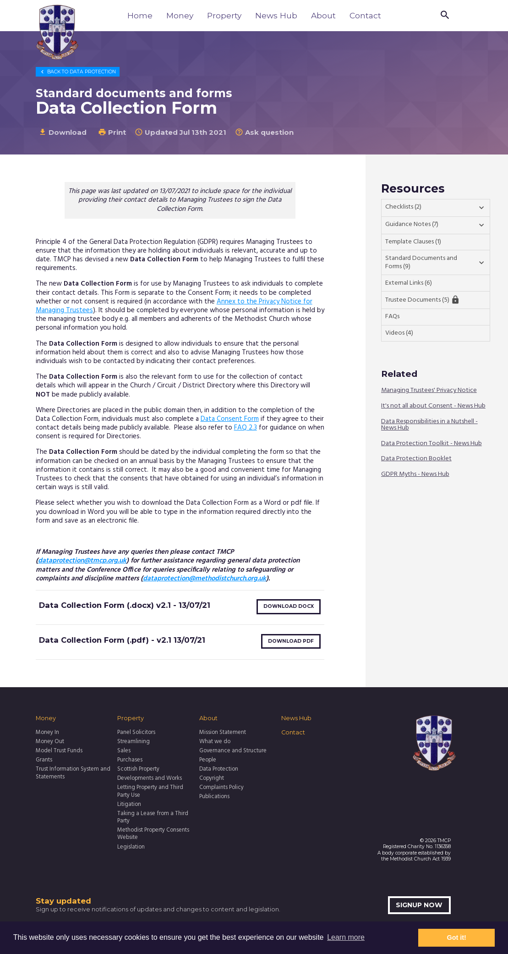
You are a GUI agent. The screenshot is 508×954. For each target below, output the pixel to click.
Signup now (419, 905)
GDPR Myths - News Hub (415, 474)
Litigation (129, 804)
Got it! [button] (456, 937)
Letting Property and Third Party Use (150, 791)
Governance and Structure (233, 751)
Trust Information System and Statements (73, 773)
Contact (365, 15)
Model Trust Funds (59, 751)
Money (179, 15)
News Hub (276, 15)
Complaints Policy (221, 787)
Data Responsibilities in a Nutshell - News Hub (429, 424)
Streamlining (133, 741)
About (323, 15)
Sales (124, 751)
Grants (44, 760)
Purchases (129, 760)
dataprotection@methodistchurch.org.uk (204, 578)
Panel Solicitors (136, 732)
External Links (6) (408, 283)
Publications (214, 796)
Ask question (264, 132)
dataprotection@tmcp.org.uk (82, 560)
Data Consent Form (230, 419)
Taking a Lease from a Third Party (152, 817)
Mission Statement (222, 732)
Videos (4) (399, 333)
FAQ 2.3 (245, 427)
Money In (47, 732)
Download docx (288, 606)
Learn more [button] (346, 937)
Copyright (211, 778)
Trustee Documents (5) (422, 300)
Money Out (50, 741)
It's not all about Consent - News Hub (433, 406)
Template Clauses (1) (413, 242)
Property (224, 15)
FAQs (392, 316)
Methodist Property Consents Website (153, 834)
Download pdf (291, 641)
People (207, 760)
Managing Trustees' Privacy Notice (429, 390)
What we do (214, 741)
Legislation (131, 847)
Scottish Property (138, 769)
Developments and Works (149, 778)
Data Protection (77, 72)
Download (62, 132)
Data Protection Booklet (416, 459)
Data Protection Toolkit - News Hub (431, 443)
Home (140, 15)
